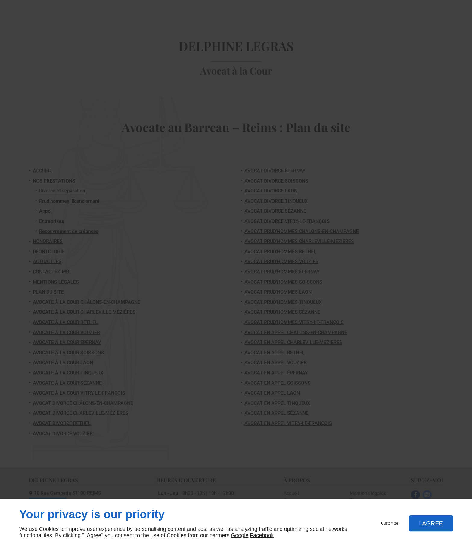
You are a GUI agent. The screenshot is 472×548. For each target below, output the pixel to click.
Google (239, 535)
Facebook (262, 535)
